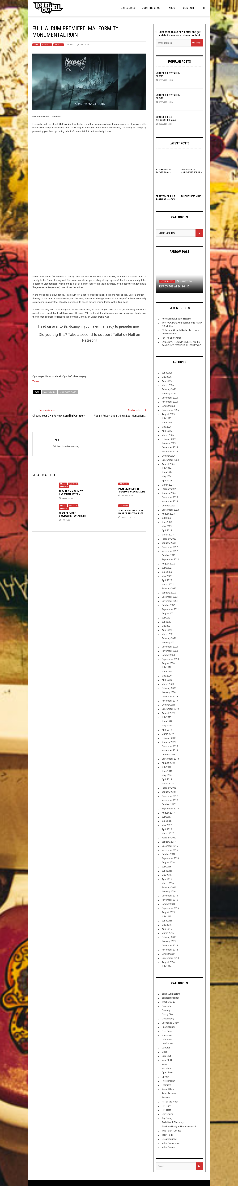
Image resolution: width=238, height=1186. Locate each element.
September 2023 (170, 510)
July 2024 (166, 468)
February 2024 (169, 489)
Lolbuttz (166, 1047)
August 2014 (168, 962)
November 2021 (170, 601)
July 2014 (166, 966)
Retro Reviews (169, 1093)
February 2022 (169, 588)
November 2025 (170, 401)
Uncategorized (169, 1139)
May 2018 (167, 775)
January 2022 (169, 592)
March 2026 (168, 385)
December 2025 (170, 397)
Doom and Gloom (170, 1023)
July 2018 (166, 767)
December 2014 (170, 945)
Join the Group (152, 7)
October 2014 (168, 954)
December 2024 (170, 447)
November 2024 (170, 451)
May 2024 (167, 476)
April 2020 (167, 680)
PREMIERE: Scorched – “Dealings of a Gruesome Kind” (131, 492)
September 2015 (170, 908)
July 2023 (166, 518)
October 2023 (168, 505)
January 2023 (169, 543)
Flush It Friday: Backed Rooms (176, 318)
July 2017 (166, 817)
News (164, 1064)
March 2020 (168, 684)
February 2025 (169, 439)
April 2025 (167, 431)
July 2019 (166, 717)
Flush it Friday (168, 1027)
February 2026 (169, 389)
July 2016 (166, 866)
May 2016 (167, 875)
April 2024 (167, 480)
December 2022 (170, 547)
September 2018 (170, 758)
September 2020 (170, 659)
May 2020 (167, 675)
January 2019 (169, 742)
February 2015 (169, 937)
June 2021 (167, 622)
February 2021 (169, 638)
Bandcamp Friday (170, 998)
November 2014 (170, 949)
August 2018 (168, 763)
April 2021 (167, 630)
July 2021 (166, 617)
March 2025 (168, 435)
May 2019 (167, 725)
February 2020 (169, 688)
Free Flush (167, 1031)
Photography (168, 1081)
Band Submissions (171, 994)
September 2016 (170, 858)
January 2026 (169, 393)
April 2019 (167, 729)
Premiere (58, 45)
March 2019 (168, 734)
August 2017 (168, 813)
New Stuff (46, 45)
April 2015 (167, 929)
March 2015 (168, 933)
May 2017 (167, 825)
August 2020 (168, 663)
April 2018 (167, 779)
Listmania (124, 506)
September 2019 (170, 709)
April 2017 (167, 829)
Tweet (35, 381)
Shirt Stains (167, 1114)
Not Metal (166, 1068)
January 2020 (169, 692)
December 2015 (170, 895)
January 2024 (169, 493)
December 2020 (170, 646)
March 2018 (168, 783)
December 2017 (170, 796)
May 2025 (167, 426)
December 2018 (170, 746)
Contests (166, 1006)
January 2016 (169, 891)
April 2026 (167, 381)
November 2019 (170, 700)
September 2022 (170, 559)
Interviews (167, 1035)
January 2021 (169, 642)
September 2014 (170, 958)
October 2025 (168, 406)
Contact (188, 7)
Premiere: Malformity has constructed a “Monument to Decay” (71, 494)
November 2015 (170, 900)
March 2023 (168, 534)
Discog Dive (167, 1014)
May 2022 (167, 576)
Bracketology (168, 1002)
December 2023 (170, 497)
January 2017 (169, 842)
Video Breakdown (170, 1143)
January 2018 (169, 792)
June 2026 (167, 372)
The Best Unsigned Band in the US (179, 1126)
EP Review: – (165, 199)
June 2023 (167, 522)
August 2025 (168, 414)
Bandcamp (72, 326)
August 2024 (168, 464)
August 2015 (168, 912)
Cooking (166, 1010)
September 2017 (170, 808)
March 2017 (168, 833)
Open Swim (167, 1072)
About (173, 7)
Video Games (168, 1147)
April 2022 (167, 580)
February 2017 (169, 837)
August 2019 (168, 713)
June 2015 (167, 920)
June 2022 (167, 572)
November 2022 (170, 551)
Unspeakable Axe (68, 392)
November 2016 (170, 850)
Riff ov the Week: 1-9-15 (174, 286)
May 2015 (167, 925)
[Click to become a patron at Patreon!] (89, 358)
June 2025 (167, 422)
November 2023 (170, 501)
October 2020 (168, 655)
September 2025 (170, 410)
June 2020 (167, 671)
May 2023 (167, 526)
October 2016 (168, 854)
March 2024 (168, 485)
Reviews (166, 1097)
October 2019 (168, 704)
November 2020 (170, 651)
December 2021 (170, 597)
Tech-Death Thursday (173, 1122)
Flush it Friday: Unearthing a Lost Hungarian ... (120, 415)
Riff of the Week (167, 281)
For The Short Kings (191, 196)
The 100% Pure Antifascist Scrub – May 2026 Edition (191, 172)
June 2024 (167, 472)
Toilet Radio (168, 1135)
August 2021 (168, 613)
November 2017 (170, 800)
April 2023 (167, 530)
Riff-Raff (166, 1110)
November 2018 (170, 750)
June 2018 (167, 771)
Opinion (165, 1076)
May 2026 (167, 377)
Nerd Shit (166, 1056)
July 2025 (166, 418)
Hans (72, 45)
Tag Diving (167, 1118)
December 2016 (170, 846)
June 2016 (167, 871)
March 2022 (168, 584)
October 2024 (168, 455)
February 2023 (169, 539)
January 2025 (169, 443)
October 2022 (168, 555)
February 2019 (169, 738)
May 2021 (167, 626)
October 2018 (168, 754)
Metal (36, 45)
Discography (168, 1018)
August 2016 (168, 862)
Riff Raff (166, 1106)
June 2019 (167, 721)
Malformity (49, 392)
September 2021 (170, 609)
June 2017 (167, 821)
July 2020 (166, 667)
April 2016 (167, 879)
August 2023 (168, 514)
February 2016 (169, 887)
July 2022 (166, 568)
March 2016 (168, 883)
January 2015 (169, 941)
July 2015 (166, 916)
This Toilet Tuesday (171, 1130)
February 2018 (169, 787)
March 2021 (168, 634)
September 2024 (170, 460)
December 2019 (170, 696)
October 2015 (168, 904)
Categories (128, 7)
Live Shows (167, 1043)
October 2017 (168, 804)
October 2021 (168, 605)
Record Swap (168, 1089)
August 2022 (168, 563)
